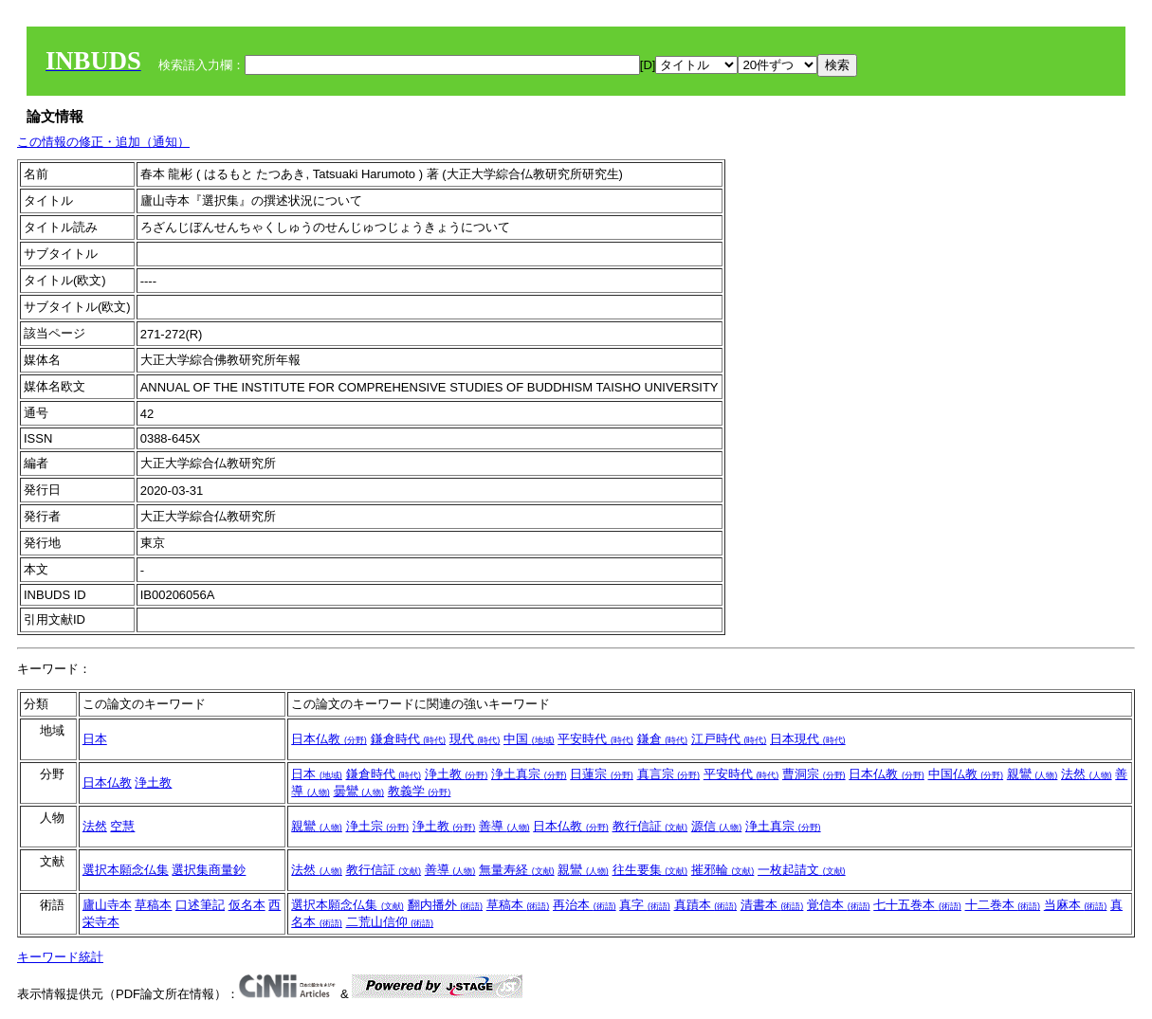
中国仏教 (966, 774)
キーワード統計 (60, 957)
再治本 (584, 905)
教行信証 (650, 826)
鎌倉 (662, 739)
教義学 (419, 791)
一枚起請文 (802, 870)
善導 (504, 826)
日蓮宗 (601, 774)
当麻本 (1075, 905)
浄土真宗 (529, 774)
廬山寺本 (107, 905)
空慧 (122, 826)
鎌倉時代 (409, 739)
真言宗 (669, 774)
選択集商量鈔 (209, 870)
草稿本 (153, 905)
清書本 (772, 905)
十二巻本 (1003, 905)
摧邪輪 (723, 870)
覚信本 (838, 905)
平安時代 (595, 739)
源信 (716, 826)
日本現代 (808, 739)
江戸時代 (729, 739)
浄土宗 (378, 826)
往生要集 (650, 870)
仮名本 (247, 905)
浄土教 (153, 782)
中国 (529, 739)
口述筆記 (200, 905)
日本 (94, 739)
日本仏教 (329, 739)
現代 (475, 739)
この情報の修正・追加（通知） (103, 142)
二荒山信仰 (390, 922)
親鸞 (1032, 774)
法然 (1086, 774)
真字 (644, 905)
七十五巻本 (917, 905)
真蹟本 (706, 905)
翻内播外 (446, 905)
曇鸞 (359, 791)
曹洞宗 (814, 774)
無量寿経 (517, 870)
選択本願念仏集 (125, 870)
